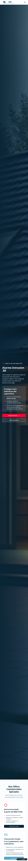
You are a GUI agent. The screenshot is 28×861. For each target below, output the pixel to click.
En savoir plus (14, 858)
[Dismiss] (26, 859)
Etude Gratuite (14, 415)
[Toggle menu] (25, 2)
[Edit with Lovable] (21, 859)
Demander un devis (14, 826)
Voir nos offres (14, 420)
